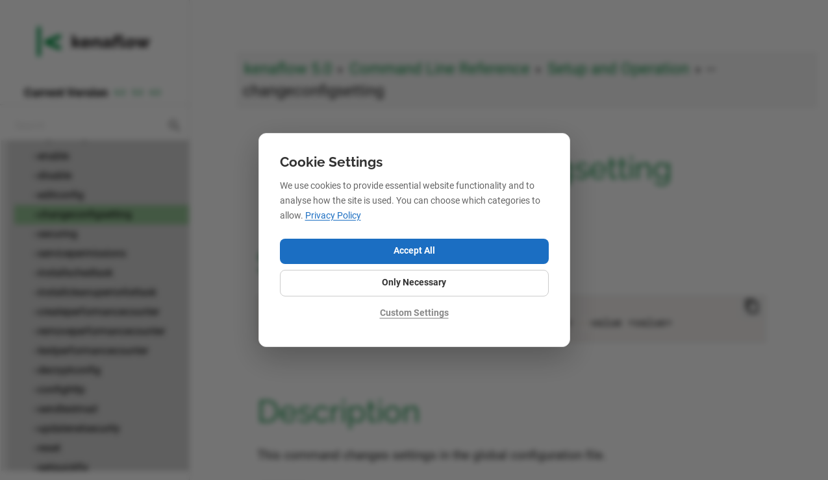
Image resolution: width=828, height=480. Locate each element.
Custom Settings (414, 312)
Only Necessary (414, 282)
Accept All (414, 250)
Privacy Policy (333, 215)
